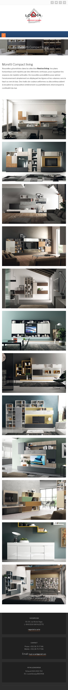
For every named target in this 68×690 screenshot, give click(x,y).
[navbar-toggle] (4, 35)
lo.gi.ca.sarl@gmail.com (37, 654)
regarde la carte (34, 629)
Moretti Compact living (17, 64)
